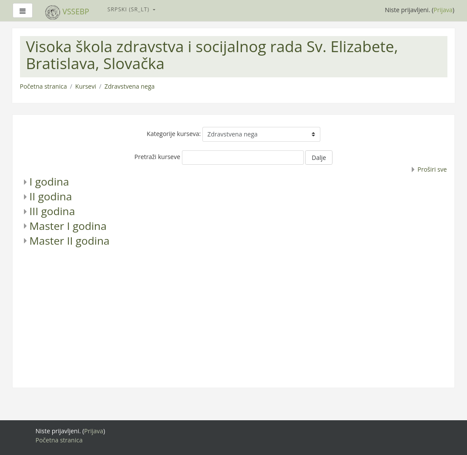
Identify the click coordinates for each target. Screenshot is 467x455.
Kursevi (85, 86)
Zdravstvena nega (129, 86)
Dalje (319, 157)
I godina (49, 181)
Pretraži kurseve (157, 157)
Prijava (443, 10)
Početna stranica (43, 86)
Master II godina (70, 240)
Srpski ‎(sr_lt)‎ (129, 9)
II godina (51, 196)
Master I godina (68, 226)
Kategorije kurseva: (174, 134)
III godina (52, 211)
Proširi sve (432, 169)
